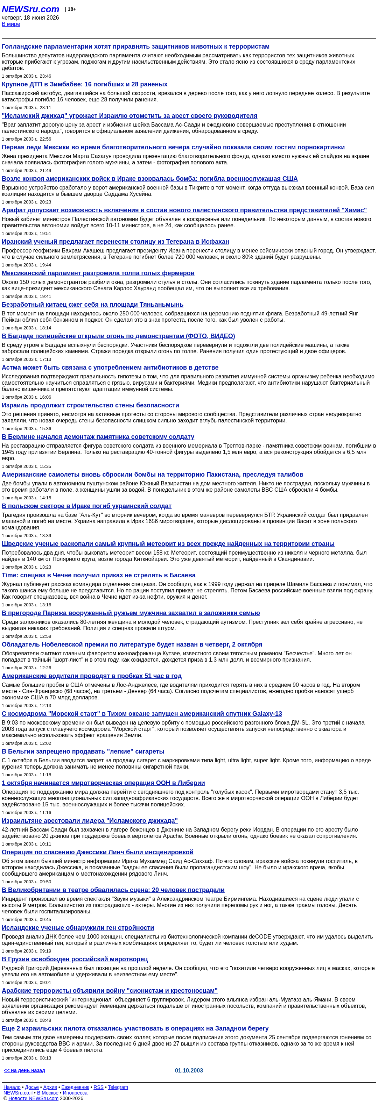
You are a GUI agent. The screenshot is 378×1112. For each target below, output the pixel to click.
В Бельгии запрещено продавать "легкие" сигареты (83, 751)
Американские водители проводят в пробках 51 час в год (92, 675)
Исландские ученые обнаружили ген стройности (78, 927)
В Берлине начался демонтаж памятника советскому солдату (98, 436)
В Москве (47, 1093)
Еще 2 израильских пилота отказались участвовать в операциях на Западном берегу (135, 1028)
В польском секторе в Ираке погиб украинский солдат (87, 505)
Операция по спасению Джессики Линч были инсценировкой (98, 852)
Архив (50, 1087)
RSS (98, 1087)
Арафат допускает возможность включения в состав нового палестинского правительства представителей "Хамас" (184, 210)
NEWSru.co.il (18, 1093)
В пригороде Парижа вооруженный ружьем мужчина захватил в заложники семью (131, 613)
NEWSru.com (30, 9)
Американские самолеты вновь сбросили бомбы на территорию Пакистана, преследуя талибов (152, 474)
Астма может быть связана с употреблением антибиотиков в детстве (110, 367)
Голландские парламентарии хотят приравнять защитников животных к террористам (136, 46)
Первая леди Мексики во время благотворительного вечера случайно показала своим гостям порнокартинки (173, 147)
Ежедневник (75, 1087)
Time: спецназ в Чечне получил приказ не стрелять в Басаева (99, 575)
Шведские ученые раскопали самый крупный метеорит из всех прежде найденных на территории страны (168, 543)
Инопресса (75, 1093)
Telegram (118, 1087)
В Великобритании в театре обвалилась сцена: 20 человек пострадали (113, 889)
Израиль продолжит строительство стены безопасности (90, 405)
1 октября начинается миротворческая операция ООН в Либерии (103, 782)
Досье (32, 1087)
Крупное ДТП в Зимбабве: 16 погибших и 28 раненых (85, 84)
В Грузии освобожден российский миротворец (75, 959)
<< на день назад (24, 1070)
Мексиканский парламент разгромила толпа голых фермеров (98, 273)
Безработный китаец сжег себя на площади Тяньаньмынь (92, 304)
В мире (11, 24)
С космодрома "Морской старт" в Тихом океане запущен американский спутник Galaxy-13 (142, 713)
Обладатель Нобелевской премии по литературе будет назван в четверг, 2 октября (132, 644)
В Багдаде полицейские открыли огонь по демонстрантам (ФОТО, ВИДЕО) (118, 336)
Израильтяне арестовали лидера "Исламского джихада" (90, 820)
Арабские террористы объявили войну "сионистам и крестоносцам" (110, 990)
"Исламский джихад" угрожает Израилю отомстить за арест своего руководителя (130, 115)
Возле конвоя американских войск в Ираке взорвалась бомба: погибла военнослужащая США (150, 178)
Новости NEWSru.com (33, 1098)
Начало (12, 1087)
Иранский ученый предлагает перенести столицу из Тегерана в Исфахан (115, 241)
